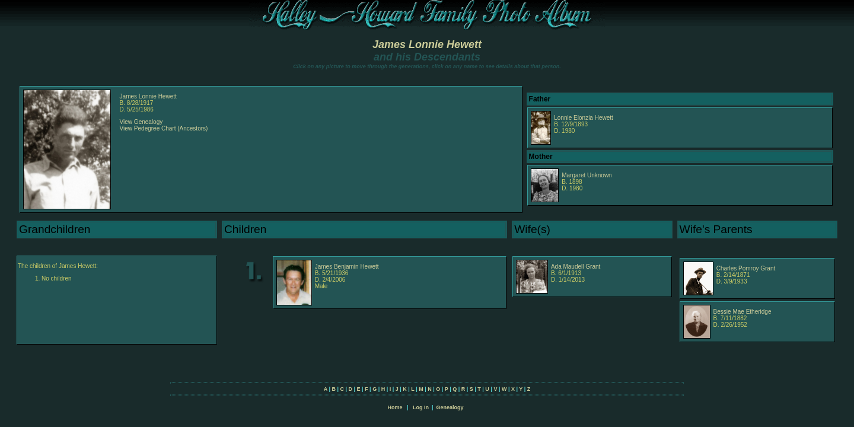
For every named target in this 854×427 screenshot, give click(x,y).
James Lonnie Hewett (427, 44)
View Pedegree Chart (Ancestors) (164, 128)
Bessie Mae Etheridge (742, 311)
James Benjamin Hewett (347, 266)
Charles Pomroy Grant (745, 268)
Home (394, 407)
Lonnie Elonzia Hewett (583, 117)
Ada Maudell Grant (575, 266)
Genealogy (450, 407)
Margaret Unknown (586, 175)
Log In (421, 407)
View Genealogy (141, 122)
